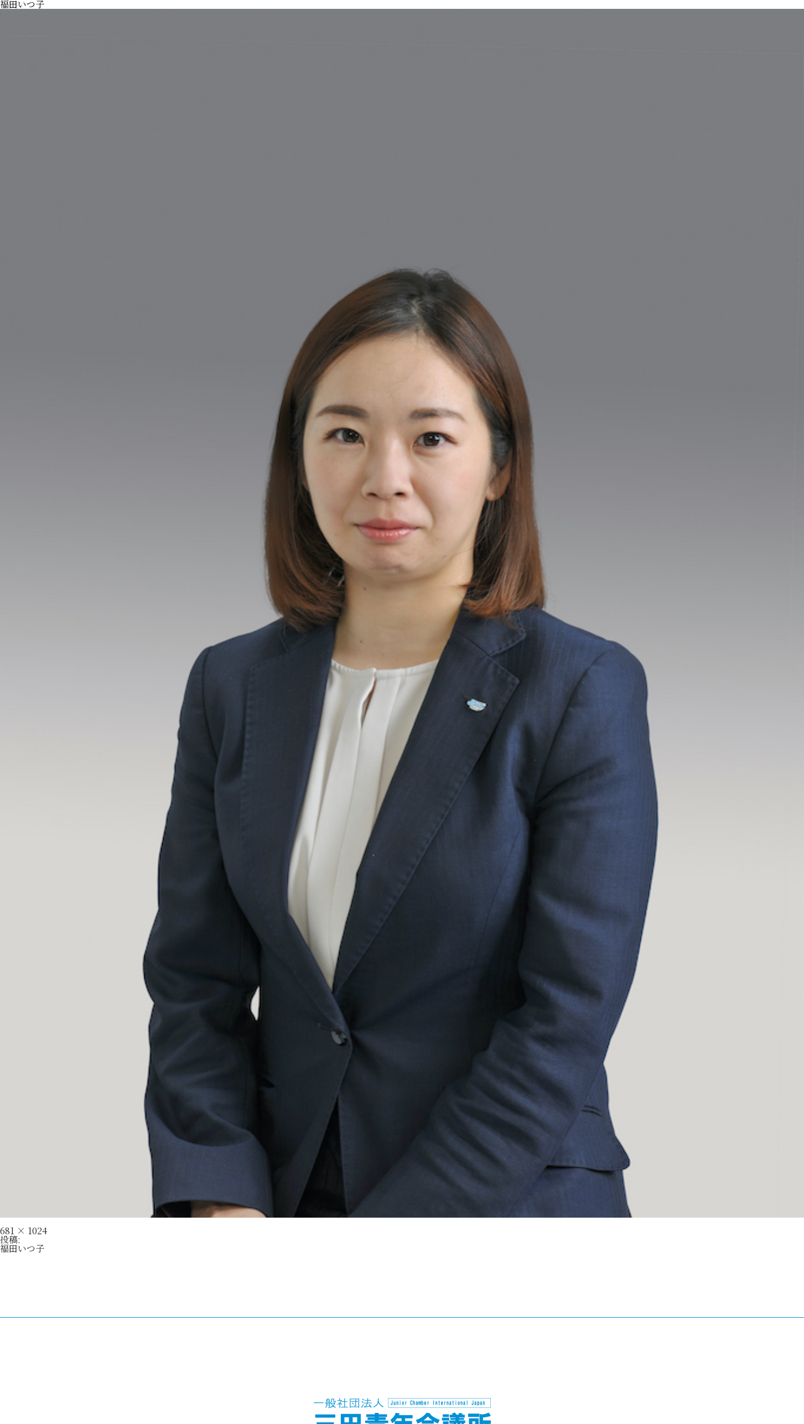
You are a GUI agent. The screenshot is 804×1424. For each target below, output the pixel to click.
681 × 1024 (23, 1230)
